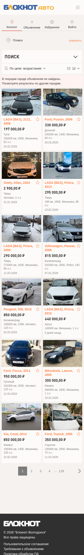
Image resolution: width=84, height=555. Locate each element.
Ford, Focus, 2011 (17, 371)
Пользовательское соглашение (26, 544)
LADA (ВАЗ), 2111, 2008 (17, 121)
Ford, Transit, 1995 (59, 434)
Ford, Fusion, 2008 (59, 119)
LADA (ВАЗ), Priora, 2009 (18, 248)
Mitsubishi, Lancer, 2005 (59, 373)
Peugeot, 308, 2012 (18, 309)
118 (61, 471)
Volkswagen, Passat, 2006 (60, 248)
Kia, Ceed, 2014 (15, 434)
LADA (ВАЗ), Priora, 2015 (59, 311)
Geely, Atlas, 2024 (17, 182)
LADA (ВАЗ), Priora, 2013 (59, 185)
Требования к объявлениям (24, 549)
